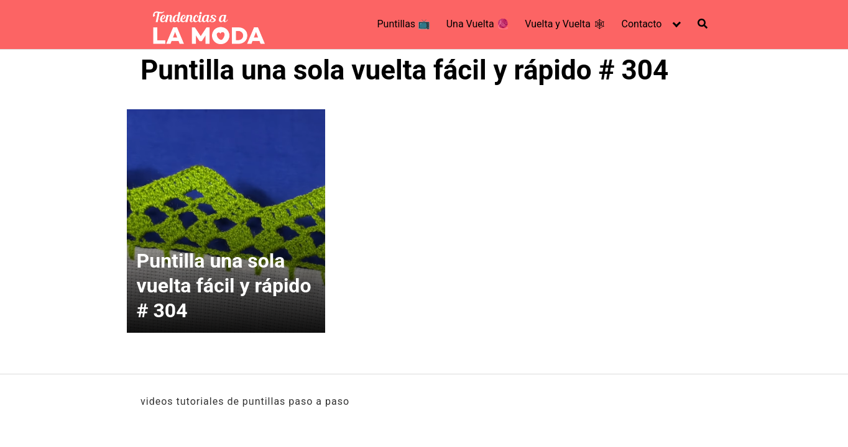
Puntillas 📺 (404, 24)
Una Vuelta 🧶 (477, 24)
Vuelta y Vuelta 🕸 (565, 24)
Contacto (642, 24)
